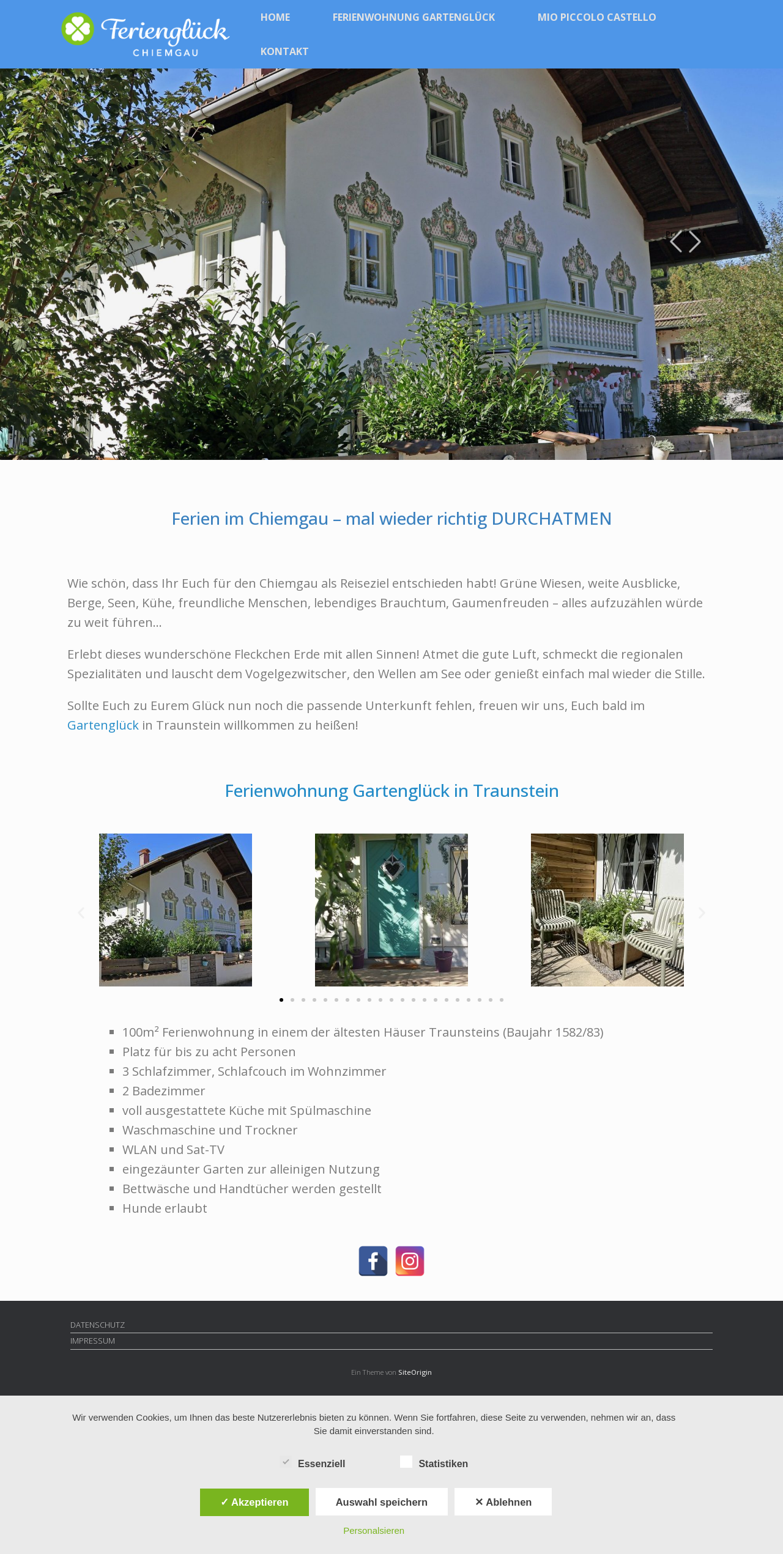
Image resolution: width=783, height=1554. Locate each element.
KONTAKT (285, 51)
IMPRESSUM (92, 1340)
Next (695, 234)
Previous (675, 234)
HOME (275, 17)
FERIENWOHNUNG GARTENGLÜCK (414, 17)
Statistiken (434, 1461)
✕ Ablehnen (503, 1502)
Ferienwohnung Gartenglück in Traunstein (392, 790)
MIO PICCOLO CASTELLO (597, 17)
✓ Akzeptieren (254, 1502)
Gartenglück (103, 725)
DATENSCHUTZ (97, 1324)
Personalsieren (373, 1530)
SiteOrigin (415, 1372)
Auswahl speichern (382, 1502)
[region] (391, 264)
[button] (81, 912)
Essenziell (312, 1461)
